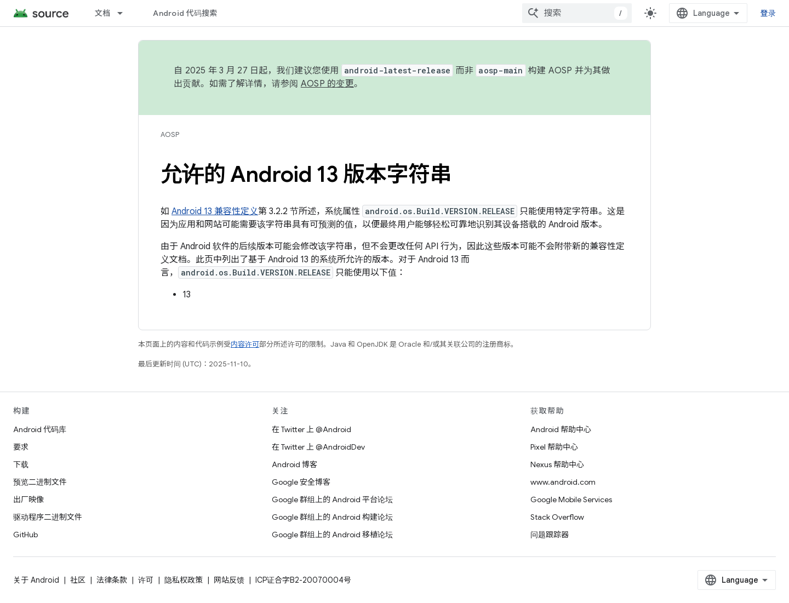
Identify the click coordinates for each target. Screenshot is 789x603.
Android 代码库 (39, 429)
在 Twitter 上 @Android (311, 429)
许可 (145, 580)
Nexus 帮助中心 (557, 464)
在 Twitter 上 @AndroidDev (318, 447)
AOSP (170, 134)
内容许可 (245, 344)
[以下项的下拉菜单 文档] (125, 13)
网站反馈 (229, 580)
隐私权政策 (183, 580)
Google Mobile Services (571, 499)
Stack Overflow (557, 517)
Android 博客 (294, 464)
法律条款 (111, 580)
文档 (103, 13)
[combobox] (577, 13)
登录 (768, 13)
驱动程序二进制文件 (47, 517)
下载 (20, 464)
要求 (20, 447)
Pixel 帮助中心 (554, 447)
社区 (77, 580)
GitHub (25, 534)
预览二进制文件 (40, 482)
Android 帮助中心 (560, 429)
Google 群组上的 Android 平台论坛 (332, 499)
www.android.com (563, 482)
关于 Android (36, 580)
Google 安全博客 (301, 482)
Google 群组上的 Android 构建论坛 (332, 517)
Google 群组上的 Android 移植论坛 (332, 534)
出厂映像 (28, 499)
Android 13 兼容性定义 (214, 211)
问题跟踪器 (549, 534)
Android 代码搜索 (185, 13)
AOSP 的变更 (327, 83)
